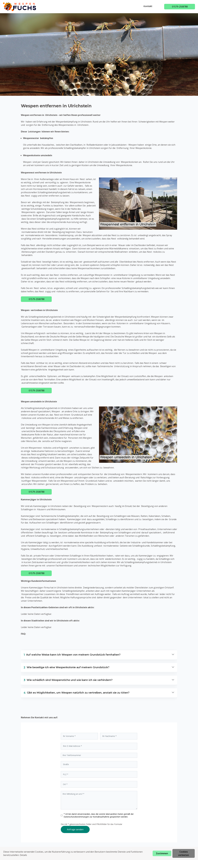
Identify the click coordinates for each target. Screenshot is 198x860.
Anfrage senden (75, 829)
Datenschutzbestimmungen (77, 816)
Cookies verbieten (183, 853)
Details (23, 855)
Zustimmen (162, 853)
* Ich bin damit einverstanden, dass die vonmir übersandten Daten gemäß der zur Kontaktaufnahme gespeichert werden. (99, 815)
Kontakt (148, 6)
